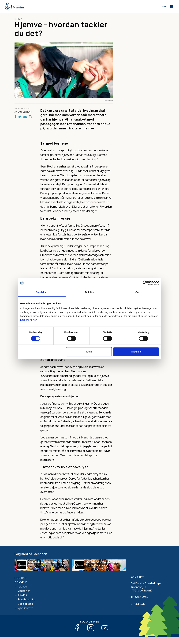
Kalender (23, 586)
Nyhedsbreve (25, 608)
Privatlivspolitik (26, 599)
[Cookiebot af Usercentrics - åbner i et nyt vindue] (145, 283)
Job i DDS (23, 595)
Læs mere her (28, 319)
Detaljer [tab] (89, 292)
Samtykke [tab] (41, 292)
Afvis (89, 351)
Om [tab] (137, 292)
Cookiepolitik (25, 603)
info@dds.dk (138, 604)
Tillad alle (136, 351)
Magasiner (24, 591)
